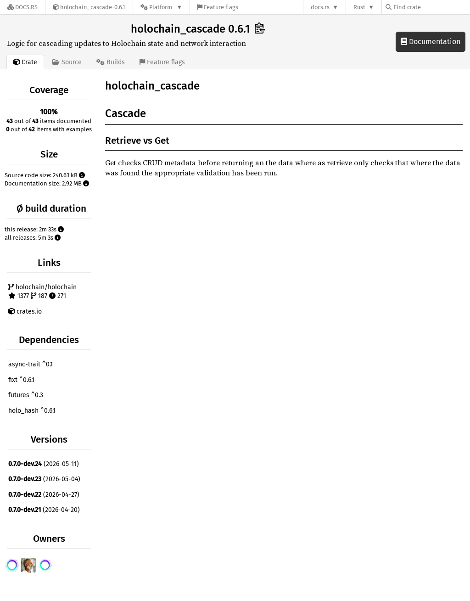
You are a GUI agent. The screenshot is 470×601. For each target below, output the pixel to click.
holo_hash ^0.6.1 (32, 411)
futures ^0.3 (25, 395)
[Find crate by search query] (431, 7)
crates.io (25, 311)
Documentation (430, 41)
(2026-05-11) (43, 464)
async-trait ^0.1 (30, 364)
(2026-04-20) (44, 510)
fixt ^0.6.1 (21, 380)
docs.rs (320, 7)
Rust (359, 7)
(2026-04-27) (43, 495)
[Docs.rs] (22, 7)
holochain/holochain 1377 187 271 (42, 291)
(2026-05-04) (44, 479)
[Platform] (161, 7)
